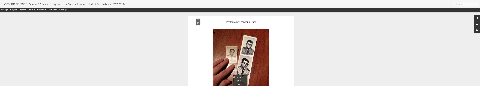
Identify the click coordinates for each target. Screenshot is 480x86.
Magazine (22, 10)
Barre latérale (42, 10)
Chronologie (63, 10)
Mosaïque (31, 10)
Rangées (13, 10)
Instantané (53, 10)
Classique (5, 10)
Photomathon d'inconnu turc (241, 22)
